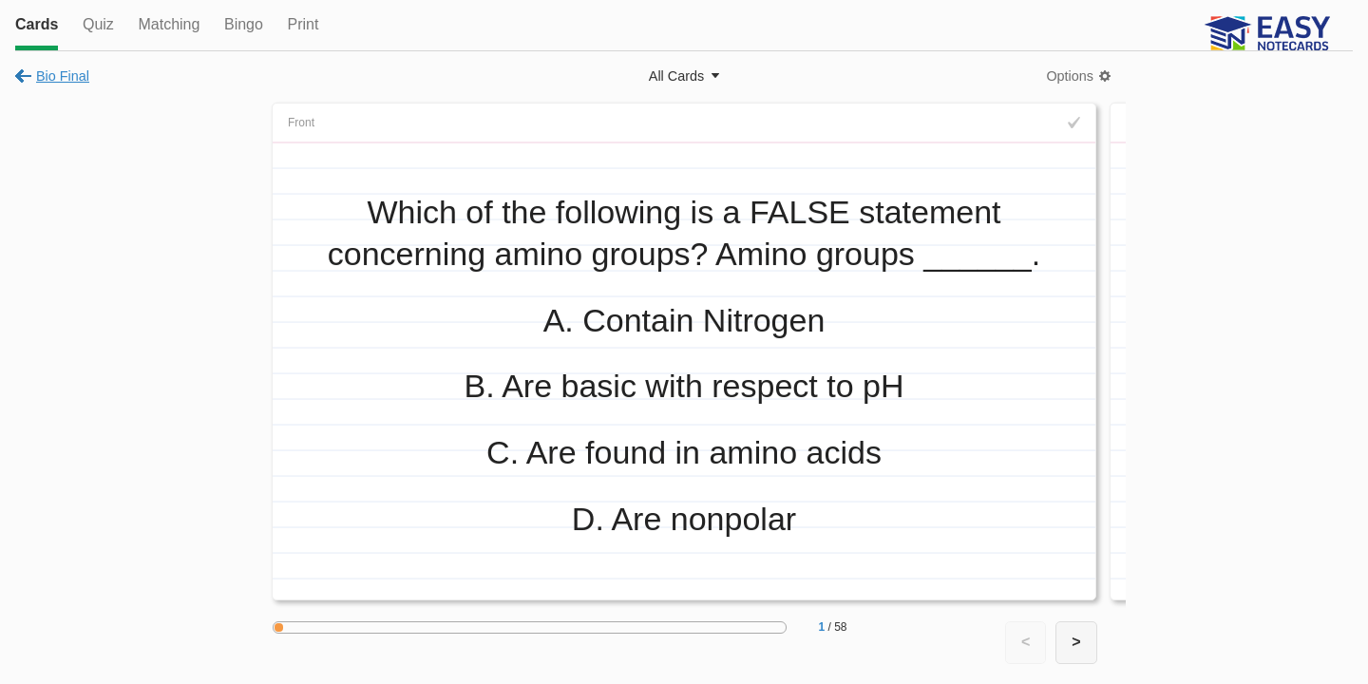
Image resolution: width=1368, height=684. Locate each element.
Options (1069, 76)
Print (302, 24)
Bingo (243, 24)
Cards (36, 24)
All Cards (676, 76)
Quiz (98, 24)
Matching (169, 24)
